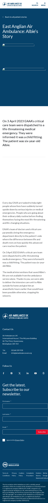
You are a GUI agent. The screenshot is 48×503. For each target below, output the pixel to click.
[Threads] (43, 373)
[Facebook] (3, 373)
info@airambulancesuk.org (21, 353)
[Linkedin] (27, 373)
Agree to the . (15, 440)
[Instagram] (11, 373)
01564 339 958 (17, 350)
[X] (19, 373)
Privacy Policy (19, 440)
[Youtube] (35, 373)
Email (5, 427)
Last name (6, 414)
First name (6, 401)
